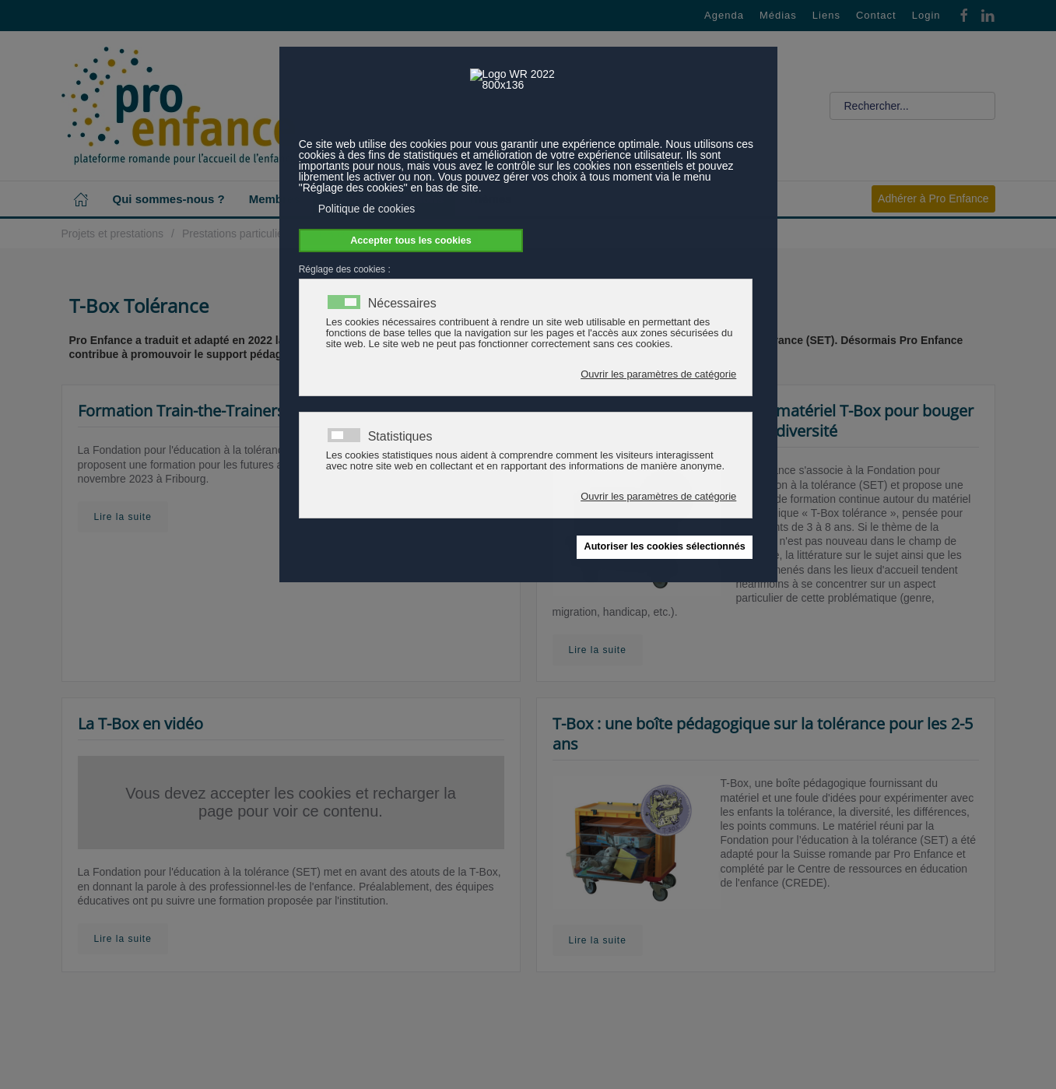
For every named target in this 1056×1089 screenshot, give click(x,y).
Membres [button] (274, 199)
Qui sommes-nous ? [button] (169, 199)
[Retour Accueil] (178, 106)
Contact (876, 15)
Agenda (724, 15)
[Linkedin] (987, 14)
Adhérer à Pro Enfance (933, 198)
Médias (778, 15)
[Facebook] (964, 14)
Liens (826, 15)
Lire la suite (123, 516)
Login (926, 15)
